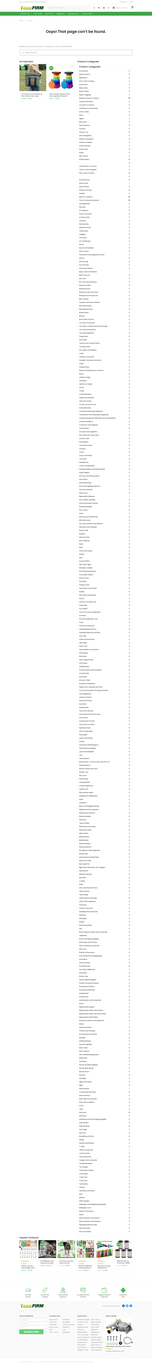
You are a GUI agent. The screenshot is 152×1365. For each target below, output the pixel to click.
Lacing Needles (104, 782)
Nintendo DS (104, 871)
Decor (104, 115)
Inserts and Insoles (104, 738)
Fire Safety (104, 581)
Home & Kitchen (104, 146)
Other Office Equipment (104, 901)
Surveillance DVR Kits (104, 1136)
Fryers (104, 622)
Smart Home (104, 183)
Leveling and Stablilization (104, 796)
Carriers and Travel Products (104, 343)
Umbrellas (104, 1061)
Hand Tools (50, 14)
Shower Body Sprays (104, 1068)
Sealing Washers (104, 1041)
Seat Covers (104, 1048)
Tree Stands (104, 1184)
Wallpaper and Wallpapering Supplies (104, 1204)
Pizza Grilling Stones (104, 659)
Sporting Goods (74, 14)
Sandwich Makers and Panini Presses (104, 469)
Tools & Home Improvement (104, 200)
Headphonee (104, 462)
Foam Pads (104, 605)
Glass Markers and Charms (104, 649)
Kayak (104, 152)
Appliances (61, 14)
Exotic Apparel (104, 540)
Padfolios (104, 915)
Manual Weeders (104, 816)
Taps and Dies (104, 823)
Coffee (104, 391)
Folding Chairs (104, 367)
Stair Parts (104, 1112)
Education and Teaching (104, 527)
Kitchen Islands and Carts (104, 768)
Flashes (104, 591)
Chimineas (104, 380)
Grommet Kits (104, 673)
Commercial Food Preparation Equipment (104, 414)
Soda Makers (104, 442)
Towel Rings (104, 1173)
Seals (104, 884)
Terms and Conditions (53, 1323)
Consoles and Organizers (104, 431)
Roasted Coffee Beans (104, 683)
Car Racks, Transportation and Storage (104, 326)
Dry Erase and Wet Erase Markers (104, 523)
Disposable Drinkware (104, 496)
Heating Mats (104, 707)
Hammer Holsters (104, 697)
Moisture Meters (104, 843)
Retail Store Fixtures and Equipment (104, 1020)
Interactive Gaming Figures (104, 745)
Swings (104, 1139)
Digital (104, 118)
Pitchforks (104, 819)
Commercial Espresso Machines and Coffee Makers (104, 418)
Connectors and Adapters (104, 425)
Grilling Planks (104, 666)
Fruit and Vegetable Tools (104, 619)
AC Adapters (104, 210)
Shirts (104, 547)
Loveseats (104, 802)
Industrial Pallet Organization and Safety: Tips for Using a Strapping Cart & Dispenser (97, 1345)
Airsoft (104, 244)
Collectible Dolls (104, 408)
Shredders (104, 1078)
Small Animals (104, 1088)
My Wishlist (66, 1322)
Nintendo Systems (104, 874)
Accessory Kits (104, 217)
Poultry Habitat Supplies (104, 979)
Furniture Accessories (104, 625)
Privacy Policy (53, 1327)
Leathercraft (104, 789)
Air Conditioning (104, 241)
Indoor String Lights (104, 731)
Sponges (104, 1037)
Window (104, 1197)
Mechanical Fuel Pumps (104, 826)
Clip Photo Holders (104, 384)
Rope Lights (104, 734)
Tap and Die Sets (104, 1156)
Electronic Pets (104, 537)
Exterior (104, 554)
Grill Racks (104, 656)
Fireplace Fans (104, 585)
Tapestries (104, 935)
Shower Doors (104, 1071)
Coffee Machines (104, 394)
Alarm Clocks (104, 251)
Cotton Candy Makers (104, 465)
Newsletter (66, 1320)
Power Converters (104, 214)
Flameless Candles (104, 568)
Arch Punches (104, 265)
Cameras (104, 220)
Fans (104, 557)
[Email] (32, 1327)
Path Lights (104, 918)
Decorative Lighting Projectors (104, 486)
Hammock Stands (104, 700)
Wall (104, 1194)
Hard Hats (104, 704)
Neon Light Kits (104, 864)
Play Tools (104, 775)
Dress (104, 513)
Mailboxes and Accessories (104, 809)
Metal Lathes (104, 833)
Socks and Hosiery (104, 551)
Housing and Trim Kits (104, 721)
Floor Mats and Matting (104, 595)
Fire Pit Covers (104, 578)
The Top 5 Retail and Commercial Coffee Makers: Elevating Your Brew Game (83, 1340)
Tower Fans (104, 1177)
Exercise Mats (104, 224)
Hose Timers (104, 717)
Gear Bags (104, 642)
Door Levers (104, 510)
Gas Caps (104, 636)
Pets (104, 928)
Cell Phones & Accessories (104, 108)
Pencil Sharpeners (104, 925)
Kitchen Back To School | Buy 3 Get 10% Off (104, 762)
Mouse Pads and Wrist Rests (104, 857)
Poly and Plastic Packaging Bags (104, 956)
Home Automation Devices (104, 503)
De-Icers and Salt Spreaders (104, 476)
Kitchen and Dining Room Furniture (104, 370)
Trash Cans (104, 1180)
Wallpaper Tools (104, 1207)
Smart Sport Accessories (104, 1099)
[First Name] (32, 1320)
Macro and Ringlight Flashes (104, 806)
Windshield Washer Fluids (104, 1225)
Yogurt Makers (104, 472)
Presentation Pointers (104, 986)
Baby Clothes (104, 91)
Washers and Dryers (104, 1211)
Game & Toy (104, 132)
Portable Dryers (104, 966)
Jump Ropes (104, 231)
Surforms (104, 1133)
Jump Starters (104, 758)
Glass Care (104, 646)
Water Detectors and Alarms (104, 1218)
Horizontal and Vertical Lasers (104, 714)
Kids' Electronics (104, 520)
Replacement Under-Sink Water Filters (104, 1013)
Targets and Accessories (104, 1160)
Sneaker (104, 193)
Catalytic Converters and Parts (104, 360)
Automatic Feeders (104, 268)
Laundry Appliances (104, 785)
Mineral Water (104, 836)
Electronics (104, 122)
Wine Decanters (104, 1228)
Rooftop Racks (104, 180)
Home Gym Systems (104, 711)
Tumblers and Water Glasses (104, 302)
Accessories (104, 71)
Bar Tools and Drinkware (104, 282)
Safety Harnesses (104, 1027)
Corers (104, 452)
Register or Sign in (120, 8)
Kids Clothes (104, 156)
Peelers (104, 922)
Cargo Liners (104, 336)
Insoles (104, 741)
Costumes (104, 459)
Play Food (104, 949)
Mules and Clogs (104, 860)
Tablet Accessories (104, 1150)
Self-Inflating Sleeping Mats (104, 1054)
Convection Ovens (104, 445)
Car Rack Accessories (104, 323)
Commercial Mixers (104, 421)
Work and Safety (104, 1231)
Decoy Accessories (104, 489)
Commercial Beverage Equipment (104, 411)
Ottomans (104, 905)
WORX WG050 (82, 1332)
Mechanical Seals (104, 830)
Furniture (104, 129)
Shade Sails (104, 1058)
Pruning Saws (104, 993)
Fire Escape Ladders (104, 574)
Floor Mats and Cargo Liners (104, 435)
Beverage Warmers (104, 309)
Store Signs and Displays (104, 350)
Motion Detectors (104, 847)
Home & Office (88, 14)
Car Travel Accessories (104, 329)
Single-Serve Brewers (104, 397)
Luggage (104, 234)
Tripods (104, 1187)
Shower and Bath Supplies (104, 1065)
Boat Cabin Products (104, 319)
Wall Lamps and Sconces (104, 942)
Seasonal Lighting (104, 1044)
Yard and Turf (26, 14)
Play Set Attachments (104, 952)
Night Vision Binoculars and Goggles (104, 867)
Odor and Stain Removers (104, 888)
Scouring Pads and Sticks (104, 1034)
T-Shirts (104, 1146)
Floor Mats (104, 340)
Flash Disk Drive (104, 125)
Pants (104, 544)
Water (104, 1214)
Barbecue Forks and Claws (104, 292)
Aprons (104, 258)
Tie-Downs (104, 237)
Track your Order (68, 1325)
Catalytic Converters (104, 357)
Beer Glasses (104, 299)
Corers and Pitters (104, 455)
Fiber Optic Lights (104, 564)
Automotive (104, 84)
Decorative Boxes (104, 482)
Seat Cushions (104, 1051)
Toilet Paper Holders (104, 1170)
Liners (104, 799)
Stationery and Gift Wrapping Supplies (104, 1119)
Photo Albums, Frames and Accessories (104, 932)
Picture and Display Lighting (104, 939)
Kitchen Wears (104, 161)
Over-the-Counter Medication (104, 612)
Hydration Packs (104, 227)
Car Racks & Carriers (104, 105)
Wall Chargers (104, 1201)
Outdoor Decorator (104, 908)
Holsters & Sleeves (104, 142)
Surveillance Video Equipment (104, 850)
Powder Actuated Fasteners (104, 983)
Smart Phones (104, 186)
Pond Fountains (104, 962)
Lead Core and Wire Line (104, 602)
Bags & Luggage (104, 94)
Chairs (104, 363)
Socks (104, 1105)
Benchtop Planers (104, 306)
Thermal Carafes (104, 401)
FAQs (131, 2)
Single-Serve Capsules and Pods (104, 687)
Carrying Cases (104, 346)
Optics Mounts (104, 891)
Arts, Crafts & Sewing (104, 81)
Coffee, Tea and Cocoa (104, 404)
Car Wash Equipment (104, 333)
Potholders (104, 973)
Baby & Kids (104, 88)
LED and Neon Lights (104, 792)
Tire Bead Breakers (104, 1163)
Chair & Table (104, 111)
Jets (104, 755)
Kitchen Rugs (104, 261)
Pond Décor (104, 959)
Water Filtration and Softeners (104, 1221)
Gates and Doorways (104, 639)
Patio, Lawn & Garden (104, 174)
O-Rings (104, 881)
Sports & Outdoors (104, 197)
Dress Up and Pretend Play (104, 517)
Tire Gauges (104, 1167)
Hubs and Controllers (104, 724)
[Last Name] (32, 1323)
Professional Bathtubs (104, 990)
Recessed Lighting (104, 506)
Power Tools (38, 14)
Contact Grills (104, 438)
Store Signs (104, 1129)
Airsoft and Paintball (104, 248)
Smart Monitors (104, 1095)
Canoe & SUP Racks (104, 101)
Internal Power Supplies (104, 748)
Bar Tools (104, 278)
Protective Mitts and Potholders (104, 670)
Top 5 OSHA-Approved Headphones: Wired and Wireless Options (96, 1332)
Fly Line (104, 598)
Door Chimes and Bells (104, 500)
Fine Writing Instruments (104, 571)
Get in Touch (53, 1332)
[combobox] (69, 8)
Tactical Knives (104, 1153)
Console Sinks (104, 428)
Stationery (104, 1116)
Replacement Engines (104, 1007)
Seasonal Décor (104, 765)
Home (21, 20)
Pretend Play (104, 779)
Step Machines (104, 1126)
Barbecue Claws (104, 285)
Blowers (104, 316)
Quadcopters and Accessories (104, 1000)
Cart (64, 1330)
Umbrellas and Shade (104, 1190)
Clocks (104, 387)
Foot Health (104, 608)
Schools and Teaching (104, 1031)
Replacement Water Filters (104, 1017)
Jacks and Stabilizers (104, 751)
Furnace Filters (104, 561)
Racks (104, 1003)
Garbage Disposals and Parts (104, 632)
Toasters (104, 448)
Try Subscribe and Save (104, 1092)
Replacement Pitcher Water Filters (104, 1010)
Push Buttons (104, 996)
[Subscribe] (31, 1331)
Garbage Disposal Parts (104, 629)
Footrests (104, 615)
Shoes (104, 374)
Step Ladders (104, 1122)
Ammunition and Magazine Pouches (104, 254)
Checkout (66, 1327)
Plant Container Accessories (104, 945)
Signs (104, 1085)
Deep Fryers (104, 493)
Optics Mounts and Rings (104, 898)
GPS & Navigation (104, 135)
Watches (104, 207)
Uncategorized (104, 203)
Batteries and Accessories (104, 295)
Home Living (104, 149)
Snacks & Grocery (104, 190)
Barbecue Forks (104, 288)
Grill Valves (104, 663)
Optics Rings (104, 894)
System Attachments (104, 1143)
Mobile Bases (104, 840)
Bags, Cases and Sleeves (104, 271)
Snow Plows (104, 479)
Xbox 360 (104, 877)
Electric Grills (104, 530)
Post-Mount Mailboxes (104, 969)
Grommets (104, 677)
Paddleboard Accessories (104, 911)
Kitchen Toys (104, 772)
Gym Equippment (104, 694)
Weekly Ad (123, 2)
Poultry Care (104, 976)
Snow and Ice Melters (104, 1102)
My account (53, 1320)
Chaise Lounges (104, 377)
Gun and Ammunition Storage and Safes (104, 690)
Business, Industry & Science (104, 98)
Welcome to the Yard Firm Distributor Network (32, 2)
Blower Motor (104, 312)
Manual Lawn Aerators (104, 813)
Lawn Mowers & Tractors (104, 166)
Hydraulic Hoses (104, 728)
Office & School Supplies (104, 169)
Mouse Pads (104, 854)
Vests (104, 1109)
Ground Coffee (104, 680)
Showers (104, 1075)
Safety (104, 1024)
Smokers (104, 534)
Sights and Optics (104, 1082)
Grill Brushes (104, 653)
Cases (104, 353)
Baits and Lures (104, 275)
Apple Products (104, 74)
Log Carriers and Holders (104, 588)
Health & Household (104, 139)
